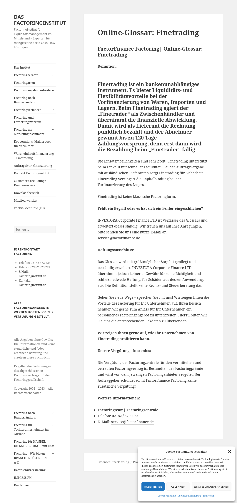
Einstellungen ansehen (211, 486)
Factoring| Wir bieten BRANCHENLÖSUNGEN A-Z (30, 457)
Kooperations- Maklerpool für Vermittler (32, 144)
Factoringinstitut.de (32, 285)
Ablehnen (178, 486)
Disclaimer (21, 485)
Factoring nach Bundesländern (25, 100)
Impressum (209, 495)
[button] (229, 451)
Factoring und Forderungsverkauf (27, 119)
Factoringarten (24, 83)
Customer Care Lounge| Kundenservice (31, 183)
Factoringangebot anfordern (34, 90)
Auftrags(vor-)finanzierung (33, 166)
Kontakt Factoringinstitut (31, 173)
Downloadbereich (26, 193)
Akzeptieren (153, 486)
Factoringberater (26, 75)
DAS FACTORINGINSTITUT (40, 19)
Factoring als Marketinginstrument (29, 131)
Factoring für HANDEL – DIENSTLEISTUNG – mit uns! (34, 443)
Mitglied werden (25, 200)
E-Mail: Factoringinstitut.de (32, 274)
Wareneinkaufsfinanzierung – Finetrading (34, 156)
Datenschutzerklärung (189, 495)
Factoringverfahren (27, 110)
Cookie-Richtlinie (167, 495)
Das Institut (22, 67)
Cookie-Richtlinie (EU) (29, 208)
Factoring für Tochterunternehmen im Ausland (31, 429)
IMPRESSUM (22, 478)
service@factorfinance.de (132, 421)
